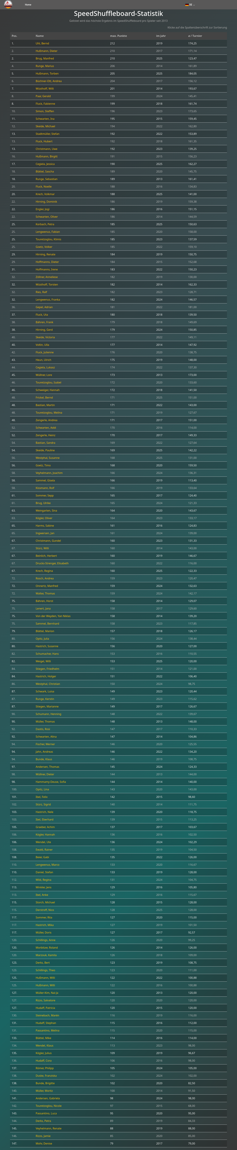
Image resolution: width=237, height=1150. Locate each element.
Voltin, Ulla (42, 345)
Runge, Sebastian (46, 179)
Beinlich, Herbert (46, 556)
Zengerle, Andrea (46, 420)
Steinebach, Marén (47, 1015)
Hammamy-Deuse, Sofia (51, 782)
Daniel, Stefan (44, 872)
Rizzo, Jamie (43, 1136)
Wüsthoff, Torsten (47, 284)
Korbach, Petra (45, 224)
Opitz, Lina (42, 789)
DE (188, 4)
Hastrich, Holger (46, 676)
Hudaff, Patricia (45, 1008)
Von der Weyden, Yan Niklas (53, 616)
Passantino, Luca (46, 1113)
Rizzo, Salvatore (45, 1000)
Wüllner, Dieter (45, 774)
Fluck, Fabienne (45, 103)
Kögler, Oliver (44, 518)
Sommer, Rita (44, 917)
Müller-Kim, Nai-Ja (47, 993)
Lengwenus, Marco (47, 865)
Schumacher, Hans (47, 654)
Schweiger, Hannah (48, 390)
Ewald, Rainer (44, 849)
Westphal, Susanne (47, 458)
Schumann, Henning (48, 714)
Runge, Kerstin (45, 699)
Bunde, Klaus (44, 759)
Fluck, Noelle (44, 186)
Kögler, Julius (44, 1053)
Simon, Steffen (45, 111)
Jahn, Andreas (44, 751)
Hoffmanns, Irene (47, 269)
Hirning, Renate (45, 254)
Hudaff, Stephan (46, 1023)
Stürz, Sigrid (43, 804)
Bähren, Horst (44, 601)
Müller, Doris (43, 932)
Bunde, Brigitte (45, 1083)
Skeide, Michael (45, 126)
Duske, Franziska (46, 1075)
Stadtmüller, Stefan (47, 134)
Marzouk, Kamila (46, 955)
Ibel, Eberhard (44, 819)
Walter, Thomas (45, 593)
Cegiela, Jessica (45, 164)
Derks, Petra (43, 1121)
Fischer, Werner (45, 744)
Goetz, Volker (44, 247)
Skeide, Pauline (45, 450)
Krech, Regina (44, 571)
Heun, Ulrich (43, 360)
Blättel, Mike (43, 1038)
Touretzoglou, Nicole (48, 1106)
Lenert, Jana (43, 608)
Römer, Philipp (45, 1068)
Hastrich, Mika (45, 925)
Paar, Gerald (43, 96)
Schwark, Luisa (45, 691)
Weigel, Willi (43, 661)
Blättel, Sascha (45, 171)
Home (28, 4)
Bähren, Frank (44, 322)
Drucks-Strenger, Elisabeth (52, 563)
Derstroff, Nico (45, 910)
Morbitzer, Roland (47, 947)
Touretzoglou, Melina (49, 412)
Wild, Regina (43, 880)
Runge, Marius (45, 66)
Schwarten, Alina (46, 736)
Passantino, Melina (47, 1030)
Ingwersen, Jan (45, 533)
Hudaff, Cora (44, 1060)
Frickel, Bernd (44, 397)
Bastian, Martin (45, 405)
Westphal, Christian (48, 684)
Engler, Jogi (42, 209)
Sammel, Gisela (45, 480)
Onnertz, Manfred (47, 586)
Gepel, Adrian (44, 307)
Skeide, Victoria (45, 337)
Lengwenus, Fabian (48, 232)
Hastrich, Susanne (47, 646)
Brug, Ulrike (43, 503)
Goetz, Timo (43, 465)
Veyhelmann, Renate (48, 1128)
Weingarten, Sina (46, 510)
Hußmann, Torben (47, 73)
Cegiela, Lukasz (45, 367)
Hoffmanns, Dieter (47, 262)
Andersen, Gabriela (48, 1098)
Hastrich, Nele (44, 812)
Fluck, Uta (42, 314)
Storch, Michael (45, 902)
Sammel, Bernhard (47, 623)
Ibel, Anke (42, 895)
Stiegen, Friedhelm (47, 669)
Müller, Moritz (44, 1091)
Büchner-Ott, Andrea (49, 81)
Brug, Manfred (45, 58)
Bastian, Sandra (45, 443)
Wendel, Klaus (44, 1045)
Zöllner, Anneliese (47, 277)
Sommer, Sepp (45, 495)
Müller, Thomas (45, 721)
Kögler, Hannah (45, 834)
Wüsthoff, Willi (45, 88)
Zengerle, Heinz (45, 435)
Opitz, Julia (42, 638)
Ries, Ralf (41, 292)
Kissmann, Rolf (45, 488)
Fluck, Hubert (44, 141)
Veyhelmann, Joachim (49, 473)
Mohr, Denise (44, 1143)
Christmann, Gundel (48, 541)
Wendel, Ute (43, 842)
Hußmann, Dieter (46, 51)
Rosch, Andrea (45, 578)
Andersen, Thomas (47, 767)
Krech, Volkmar (45, 194)
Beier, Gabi (42, 857)
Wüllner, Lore (44, 375)
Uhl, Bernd (42, 43)
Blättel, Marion (45, 631)
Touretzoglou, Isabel (48, 382)
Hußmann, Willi (45, 978)
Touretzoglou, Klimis (48, 239)
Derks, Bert (43, 962)
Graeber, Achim (45, 827)
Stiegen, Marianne (47, 706)
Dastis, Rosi (43, 729)
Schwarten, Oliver (47, 217)
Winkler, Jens (43, 887)
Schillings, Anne (45, 940)
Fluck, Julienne (45, 352)
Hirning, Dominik (46, 201)
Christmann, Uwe (46, 149)
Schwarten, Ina (45, 119)
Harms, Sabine (45, 525)
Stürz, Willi (42, 548)
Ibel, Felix (42, 797)
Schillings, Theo (45, 970)
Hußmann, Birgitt (47, 156)
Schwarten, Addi (46, 427)
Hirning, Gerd (44, 330)
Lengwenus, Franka (48, 299)
